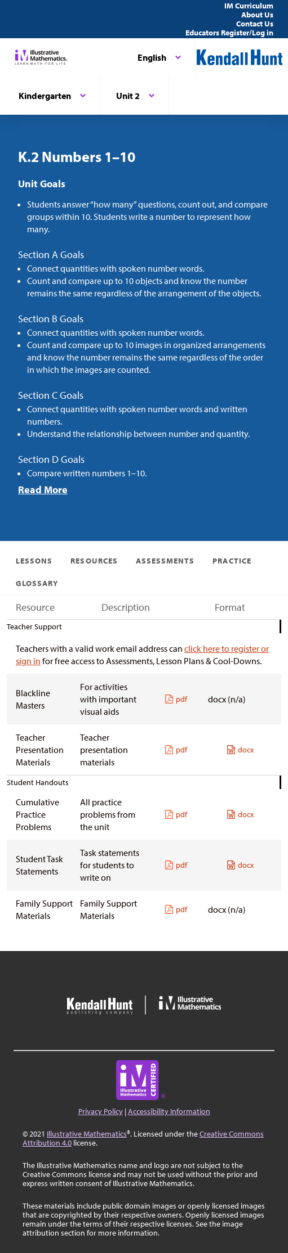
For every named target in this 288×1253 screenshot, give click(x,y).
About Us (257, 14)
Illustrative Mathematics (87, 1134)
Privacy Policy (100, 1111)
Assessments (165, 561)
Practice (231, 561)
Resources (93, 561)
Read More (43, 489)
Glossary (37, 583)
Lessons (34, 561)
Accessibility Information (169, 1111)
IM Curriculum (248, 5)
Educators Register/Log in (229, 32)
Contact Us (254, 23)
